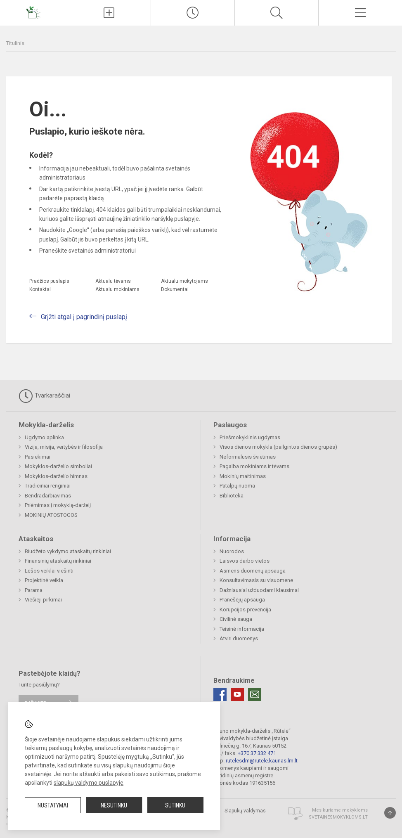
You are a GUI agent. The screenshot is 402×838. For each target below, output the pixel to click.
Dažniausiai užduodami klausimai (259, 590)
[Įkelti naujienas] (109, 13)
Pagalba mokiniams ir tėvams (254, 466)
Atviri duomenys (239, 638)
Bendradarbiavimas (48, 495)
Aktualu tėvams (113, 281)
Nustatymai (53, 805)
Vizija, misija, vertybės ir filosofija (64, 447)
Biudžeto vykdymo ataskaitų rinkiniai (68, 551)
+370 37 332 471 (257, 753)
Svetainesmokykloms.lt (338, 817)
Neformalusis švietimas (248, 457)
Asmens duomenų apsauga (253, 571)
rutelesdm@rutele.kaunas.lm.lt (262, 761)
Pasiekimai (37, 457)
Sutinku (175, 805)
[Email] (254, 694)
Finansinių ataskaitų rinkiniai (58, 561)
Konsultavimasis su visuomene (256, 580)
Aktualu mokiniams (117, 289)
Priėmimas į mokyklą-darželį (58, 505)
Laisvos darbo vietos (245, 561)
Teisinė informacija (242, 629)
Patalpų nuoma (237, 486)
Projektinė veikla (44, 580)
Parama (34, 590)
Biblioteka (232, 495)
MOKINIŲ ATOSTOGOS (51, 515)
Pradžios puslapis (49, 281)
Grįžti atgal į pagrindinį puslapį (84, 317)
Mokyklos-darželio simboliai (58, 466)
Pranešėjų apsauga (242, 600)
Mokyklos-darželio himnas (56, 476)
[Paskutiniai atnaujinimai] (192, 13)
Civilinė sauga (236, 619)
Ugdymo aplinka (44, 437)
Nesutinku (114, 805)
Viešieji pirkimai (43, 600)
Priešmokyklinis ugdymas (250, 437)
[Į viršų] (390, 813)
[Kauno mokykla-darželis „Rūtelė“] (33, 12)
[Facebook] (220, 694)
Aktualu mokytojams (184, 281)
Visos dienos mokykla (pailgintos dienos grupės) (278, 447)
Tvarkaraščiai (44, 396)
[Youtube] (237, 694)
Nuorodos (232, 551)
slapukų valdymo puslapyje (88, 782)
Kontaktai (40, 289)
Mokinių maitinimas (243, 476)
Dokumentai (175, 289)
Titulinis (15, 43)
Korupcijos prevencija (245, 609)
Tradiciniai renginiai (48, 486)
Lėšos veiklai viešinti (49, 571)
